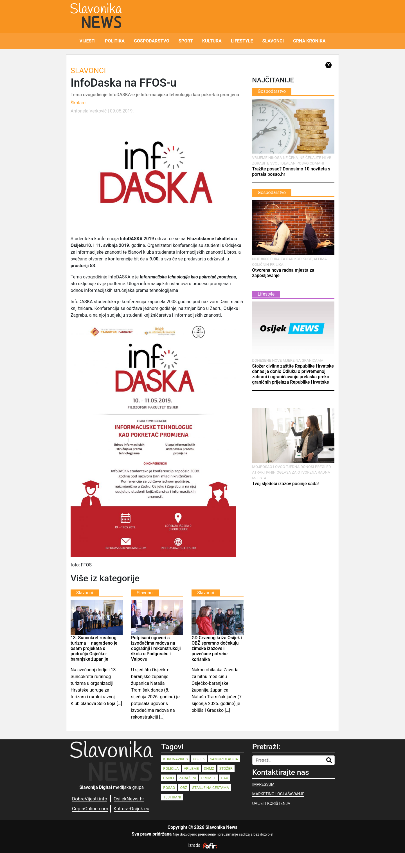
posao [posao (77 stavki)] (169, 788)
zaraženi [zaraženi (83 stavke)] (187, 778)
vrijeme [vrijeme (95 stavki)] (191, 768)
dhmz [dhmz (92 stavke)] (209, 768)
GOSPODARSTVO (151, 41)
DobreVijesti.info (89, 799)
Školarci (79, 102)
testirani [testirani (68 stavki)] (172, 797)
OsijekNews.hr (129, 799)
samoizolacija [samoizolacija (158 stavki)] (224, 759)
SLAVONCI (273, 41)
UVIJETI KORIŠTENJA (271, 803)
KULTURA (212, 41)
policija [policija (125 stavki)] (171, 768)
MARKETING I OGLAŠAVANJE (278, 794)
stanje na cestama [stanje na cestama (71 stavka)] (210, 788)
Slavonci (88, 70)
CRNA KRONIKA (309, 41)
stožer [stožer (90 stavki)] (226, 768)
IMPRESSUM (263, 784)
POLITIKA (115, 41)
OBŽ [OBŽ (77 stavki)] (183, 788)
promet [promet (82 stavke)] (208, 778)
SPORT (186, 41)
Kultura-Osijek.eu (131, 808)
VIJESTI (88, 41)
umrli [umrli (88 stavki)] (168, 778)
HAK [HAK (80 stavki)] (224, 778)
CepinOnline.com (90, 808)
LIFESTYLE (242, 41)
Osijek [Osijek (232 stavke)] (199, 759)
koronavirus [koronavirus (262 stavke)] (175, 759)
